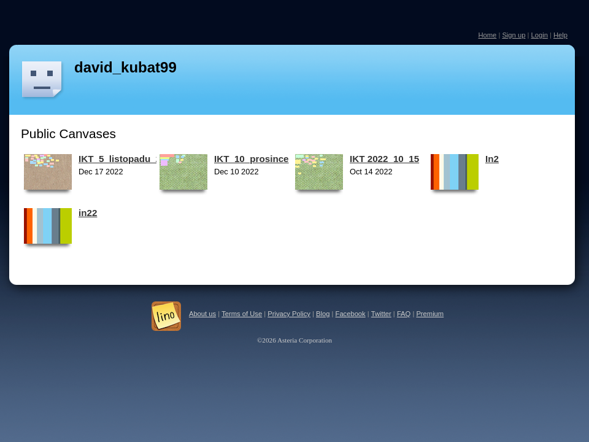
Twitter (381, 313)
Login (539, 35)
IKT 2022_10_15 (384, 158)
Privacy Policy (289, 313)
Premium (430, 313)
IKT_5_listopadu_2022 (128, 158)
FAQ (403, 313)
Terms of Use (241, 313)
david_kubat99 (125, 67)
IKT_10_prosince (251, 158)
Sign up (513, 35)
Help (560, 35)
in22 (88, 212)
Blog (322, 313)
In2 (492, 158)
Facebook (351, 313)
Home (487, 35)
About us (202, 313)
